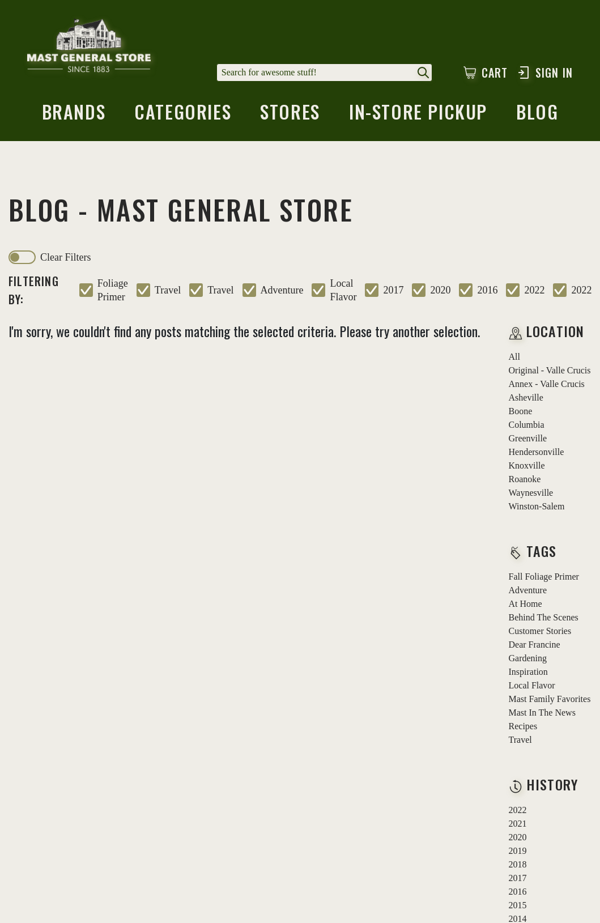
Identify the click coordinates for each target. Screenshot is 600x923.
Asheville (526, 397)
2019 (518, 851)
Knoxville (527, 465)
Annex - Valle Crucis (547, 384)
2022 (534, 290)
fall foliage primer (544, 576)
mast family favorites (550, 699)
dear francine (534, 644)
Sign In (545, 72)
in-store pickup (418, 115)
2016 (487, 290)
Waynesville (531, 492)
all (514, 356)
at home (525, 604)
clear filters (65, 257)
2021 (518, 823)
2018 (518, 864)
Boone (521, 411)
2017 (393, 290)
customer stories (540, 631)
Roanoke (525, 479)
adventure (282, 290)
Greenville (528, 438)
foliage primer (112, 290)
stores (290, 115)
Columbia (526, 424)
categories (182, 115)
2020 (440, 290)
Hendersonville (536, 452)
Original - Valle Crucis (550, 370)
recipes (523, 726)
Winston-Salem (537, 506)
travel (168, 290)
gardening (528, 658)
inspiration (528, 672)
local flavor (343, 290)
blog (537, 115)
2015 (518, 905)
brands (74, 115)
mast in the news (542, 712)
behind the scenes (543, 617)
